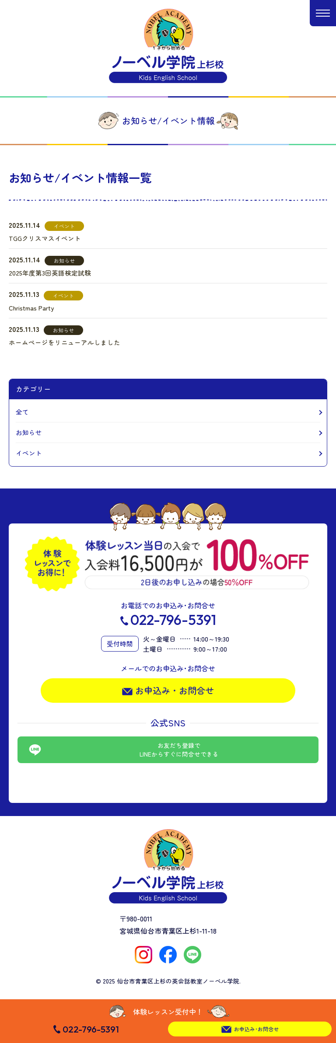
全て (22, 411)
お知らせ (29, 432)
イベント (29, 452)
